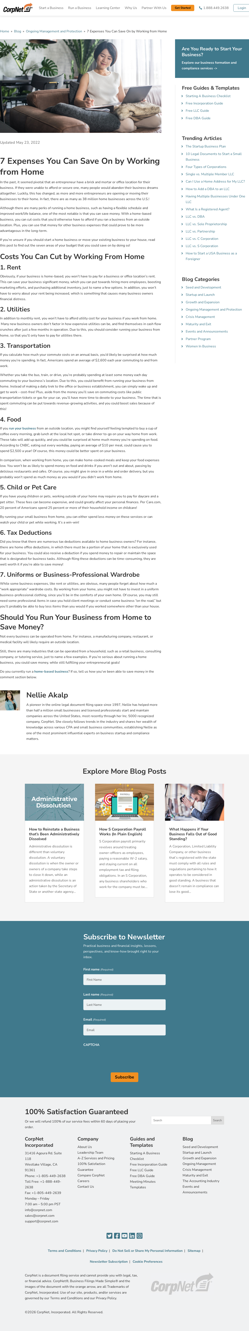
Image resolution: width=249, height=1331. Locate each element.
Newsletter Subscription (109, 1261)
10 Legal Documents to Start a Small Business (214, 157)
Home (4, 31)
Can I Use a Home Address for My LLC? (215, 181)
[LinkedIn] (132, 1236)
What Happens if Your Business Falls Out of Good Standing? (193, 834)
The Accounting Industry (201, 1181)
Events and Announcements (207, 331)
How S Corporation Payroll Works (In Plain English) (122, 832)
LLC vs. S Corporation (202, 246)
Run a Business (79, 8)
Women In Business (201, 346)
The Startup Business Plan (206, 146)
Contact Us (85, 1186)
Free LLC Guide (197, 110)
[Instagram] (139, 1236)
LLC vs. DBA (195, 216)
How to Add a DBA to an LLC (208, 189)
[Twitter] (109, 1236)
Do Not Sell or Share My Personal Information (147, 1250)
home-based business (51, 671)
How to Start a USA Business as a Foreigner (211, 256)
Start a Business (51, 8)
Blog (17, 31)
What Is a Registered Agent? (207, 209)
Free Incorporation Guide (204, 103)
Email (94, 1020)
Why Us (131, 8)
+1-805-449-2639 (46, 1193)
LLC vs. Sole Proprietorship (206, 224)
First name (98, 970)
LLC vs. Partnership (200, 231)
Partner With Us (154, 8)
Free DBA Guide (198, 118)
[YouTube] (124, 1236)
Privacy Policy (96, 1250)
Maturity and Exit (198, 324)
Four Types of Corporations (206, 167)
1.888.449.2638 (216, 8)
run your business (22, 428)
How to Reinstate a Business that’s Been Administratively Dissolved (54, 834)
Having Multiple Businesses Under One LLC (215, 199)
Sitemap (194, 1250)
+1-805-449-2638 (51, 1176)
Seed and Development (203, 287)
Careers (83, 1181)
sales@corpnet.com (40, 1215)
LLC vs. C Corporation (202, 238)
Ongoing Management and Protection (54, 31)
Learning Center (108, 8)
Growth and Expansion (203, 302)
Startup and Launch (200, 294)
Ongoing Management (199, 1164)
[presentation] (115, 1057)
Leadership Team (90, 1152)
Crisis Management (200, 317)
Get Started (183, 8)
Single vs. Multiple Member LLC (210, 174)
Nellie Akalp (47, 695)
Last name (98, 995)
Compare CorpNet (91, 1175)
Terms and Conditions (64, 1250)
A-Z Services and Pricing (95, 1158)
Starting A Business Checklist (208, 96)
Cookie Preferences (148, 1261)
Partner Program (198, 339)
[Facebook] (117, 1236)
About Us (84, 1147)
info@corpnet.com (38, 1210)
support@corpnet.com (41, 1221)
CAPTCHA (91, 1045)
